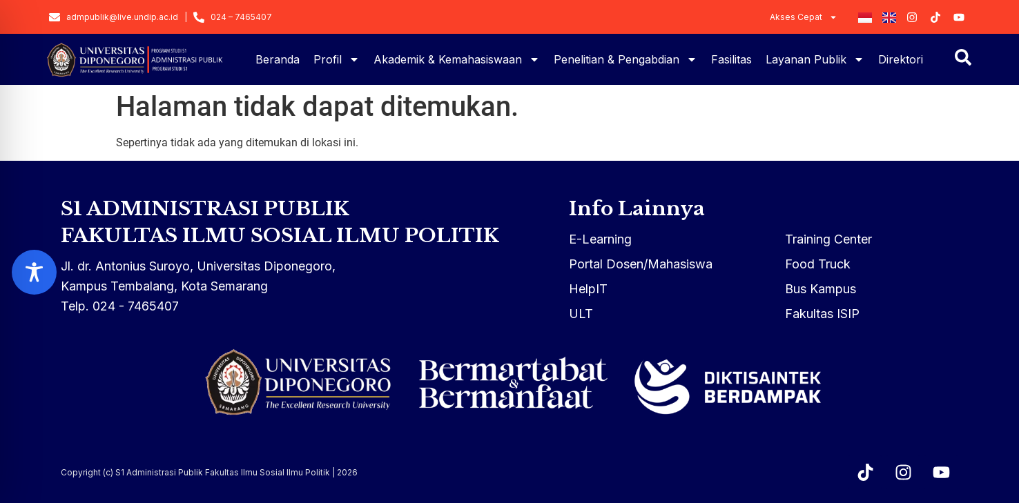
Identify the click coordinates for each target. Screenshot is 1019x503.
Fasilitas (731, 59)
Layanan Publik (815, 59)
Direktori (900, 59)
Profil (336, 59)
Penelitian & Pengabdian (625, 59)
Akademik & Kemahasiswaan (456, 59)
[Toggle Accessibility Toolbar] (34, 272)
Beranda (277, 59)
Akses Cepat (803, 17)
